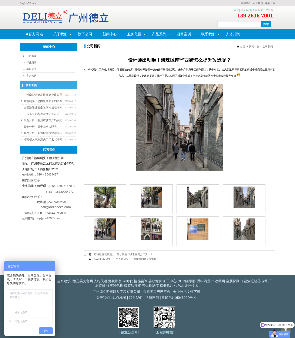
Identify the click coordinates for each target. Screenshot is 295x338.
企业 (236, 10)
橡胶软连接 (132, 285)
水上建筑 (258, 3)
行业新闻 (31, 62)
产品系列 (158, 35)
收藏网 (220, 281)
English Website (28, 3)
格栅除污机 (168, 285)
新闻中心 (109, 35)
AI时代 (128, 281)
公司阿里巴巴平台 (263, 10)
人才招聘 (233, 34)
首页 (242, 46)
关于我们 (60, 35)
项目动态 (31, 69)
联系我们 (246, 10)
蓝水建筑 (64, 281)
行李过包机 (114, 285)
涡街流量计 (205, 281)
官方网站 (34, 34)
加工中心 (170, 281)
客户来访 (31, 75)
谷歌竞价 (155, 281)
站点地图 (119, 297)
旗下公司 (85, 34)
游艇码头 (246, 3)
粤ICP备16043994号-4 (179, 297)
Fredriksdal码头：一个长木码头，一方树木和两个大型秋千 (126, 259)
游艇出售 (115, 281)
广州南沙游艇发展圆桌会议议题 (43, 94)
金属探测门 (234, 281)
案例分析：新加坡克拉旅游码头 (43, 133)
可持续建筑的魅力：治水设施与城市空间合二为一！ (123, 254)
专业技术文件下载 (186, 292)
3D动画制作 (187, 281)
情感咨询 (141, 281)
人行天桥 (100, 281)
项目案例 (183, 35)
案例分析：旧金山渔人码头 (40, 126)
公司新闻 (268, 46)
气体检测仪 (150, 285)
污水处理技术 (188, 285)
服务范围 (134, 35)
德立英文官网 (83, 281)
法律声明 (152, 297)
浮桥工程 (270, 3)
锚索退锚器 (252, 281)
